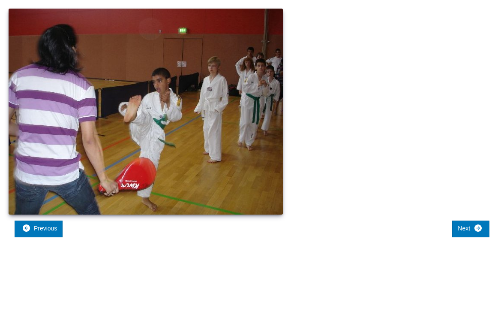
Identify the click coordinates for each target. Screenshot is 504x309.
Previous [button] (39, 228)
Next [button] (470, 228)
